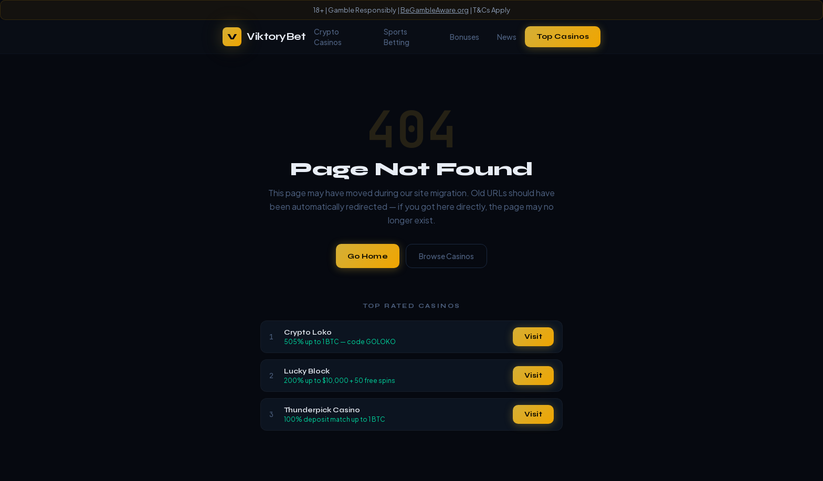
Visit (533, 336)
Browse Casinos (446, 256)
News (506, 36)
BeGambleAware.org (434, 10)
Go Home (367, 256)
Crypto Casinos (328, 37)
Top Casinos (562, 36)
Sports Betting (396, 37)
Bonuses (464, 36)
